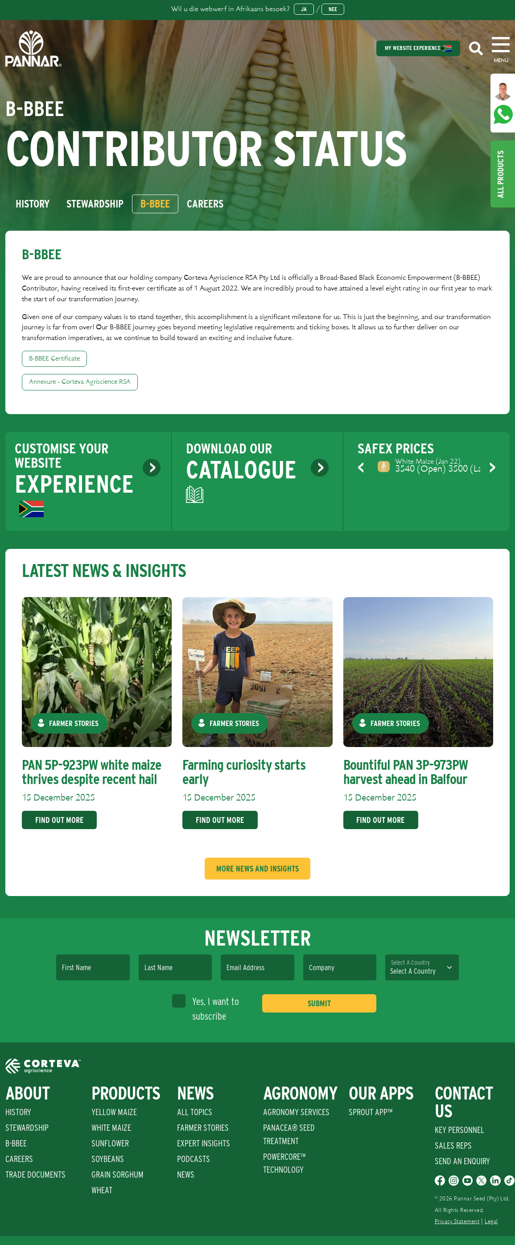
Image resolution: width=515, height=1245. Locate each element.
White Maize (111, 1127)
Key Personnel (459, 1130)
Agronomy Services (296, 1112)
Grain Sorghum (117, 1174)
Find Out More (59, 820)
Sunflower (110, 1143)
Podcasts (193, 1159)
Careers (19, 1159)
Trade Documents (35, 1174)
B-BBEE (16, 1143)
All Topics (194, 1112)
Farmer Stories (203, 1127)
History (18, 1112)
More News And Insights (257, 868)
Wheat (101, 1190)
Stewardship (27, 1127)
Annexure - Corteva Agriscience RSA (80, 382)
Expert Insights (203, 1143)
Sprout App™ (370, 1112)
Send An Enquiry (462, 1161)
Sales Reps (453, 1145)
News (185, 1174)
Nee (333, 9)
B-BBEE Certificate (54, 358)
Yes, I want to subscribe (205, 1008)
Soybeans (107, 1159)
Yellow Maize (114, 1112)
